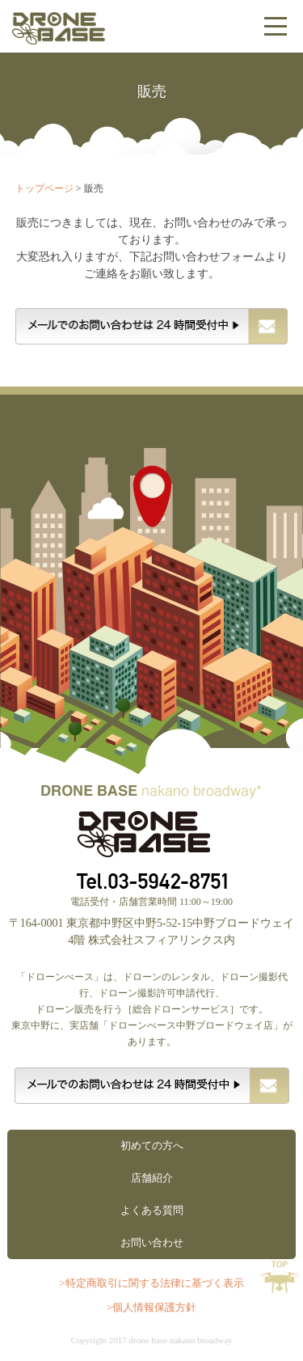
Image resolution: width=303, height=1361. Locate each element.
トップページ (44, 188)
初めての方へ (151, 1145)
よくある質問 (151, 1210)
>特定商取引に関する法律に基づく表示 (151, 1283)
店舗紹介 (152, 1178)
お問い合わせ (151, 1242)
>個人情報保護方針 (151, 1307)
